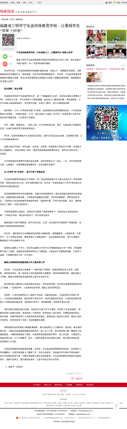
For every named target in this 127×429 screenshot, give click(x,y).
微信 (117, 3)
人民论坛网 (66, 405)
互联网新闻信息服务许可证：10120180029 (59, 418)
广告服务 (68, 385)
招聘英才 (79, 385)
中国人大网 (8, 403)
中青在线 (120, 403)
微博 (108, 3)
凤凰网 (49, 394)
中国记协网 (47, 403)
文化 (30, 3)
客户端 (124, 3)
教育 (18, 3)
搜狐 (58, 394)
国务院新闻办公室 (36, 403)
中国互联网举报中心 (104, 418)
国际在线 (82, 403)
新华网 (54, 403)
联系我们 (90, 385)
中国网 (65, 403)
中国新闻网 (49, 405)
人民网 (44, 394)
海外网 (108, 403)
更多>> (124, 27)
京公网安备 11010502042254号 (28, 418)
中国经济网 (95, 403)
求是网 (59, 403)
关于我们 (36, 385)
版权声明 (58, 385)
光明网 (88, 403)
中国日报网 (58, 405)
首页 (12, 19)
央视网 (76, 403)
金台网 (79, 405)
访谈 (24, 3)
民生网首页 (4, 3)
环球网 (102, 403)
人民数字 (68, 394)
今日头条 (75, 394)
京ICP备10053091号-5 (85, 418)
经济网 (73, 405)
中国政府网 (16, 403)
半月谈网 (82, 394)
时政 (12, 3)
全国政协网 (25, 403)
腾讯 (54, 394)
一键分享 (77, 378)
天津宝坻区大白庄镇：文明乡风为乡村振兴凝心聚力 (106, 95)
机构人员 (47, 385)
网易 (62, 394)
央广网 (70, 403)
